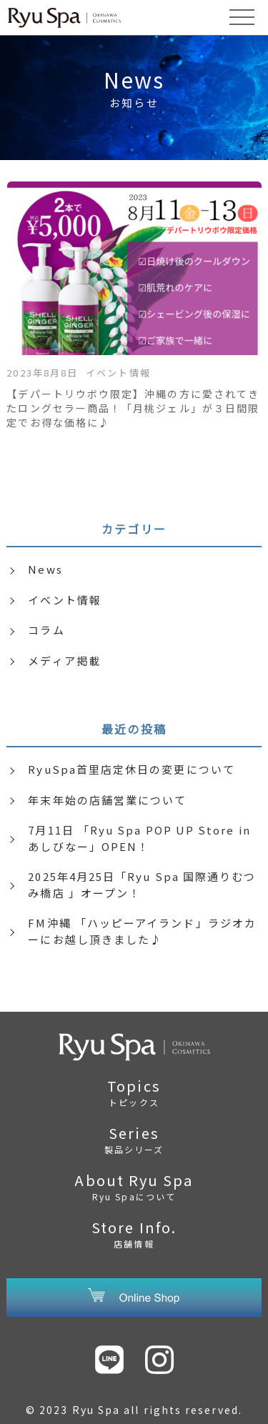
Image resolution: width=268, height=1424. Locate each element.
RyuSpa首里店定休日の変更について (131, 769)
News (45, 569)
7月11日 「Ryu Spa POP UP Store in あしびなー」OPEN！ (139, 838)
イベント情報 (64, 599)
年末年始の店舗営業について (107, 799)
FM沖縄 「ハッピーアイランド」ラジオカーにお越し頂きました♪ (142, 931)
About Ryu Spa (133, 1186)
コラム (46, 629)
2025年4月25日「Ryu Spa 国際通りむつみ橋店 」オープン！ (142, 884)
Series (133, 1138)
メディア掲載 (64, 660)
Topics (133, 1091)
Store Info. (133, 1233)
